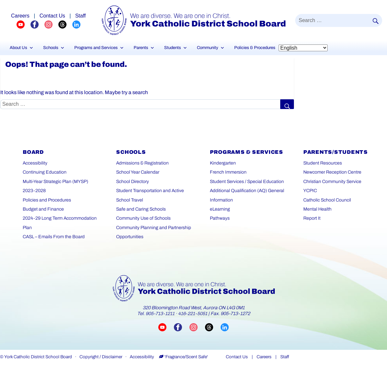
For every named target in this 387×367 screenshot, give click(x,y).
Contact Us (237, 356)
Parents (144, 48)
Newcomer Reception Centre (332, 172)
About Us (21, 48)
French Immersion (228, 172)
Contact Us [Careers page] (52, 15)
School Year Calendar (137, 172)
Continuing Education (45, 172)
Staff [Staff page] (80, 15)
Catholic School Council (327, 200)
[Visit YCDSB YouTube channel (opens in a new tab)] (166, 326)
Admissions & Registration (142, 163)
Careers (264, 356)
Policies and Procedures (47, 200)
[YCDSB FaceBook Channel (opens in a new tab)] (37, 24)
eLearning (220, 209)
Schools (54, 48)
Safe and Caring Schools (141, 209)
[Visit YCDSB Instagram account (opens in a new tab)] (197, 326)
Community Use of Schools (143, 218)
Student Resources (322, 163)
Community (210, 48)
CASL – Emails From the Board (54, 236)
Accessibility (35, 163)
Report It (311, 218)
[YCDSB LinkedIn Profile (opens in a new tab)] (76, 24)
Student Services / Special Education (247, 181)
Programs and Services (99, 48)
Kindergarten (223, 163)
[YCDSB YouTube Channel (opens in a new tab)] (23, 24)
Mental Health (317, 209)
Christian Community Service (332, 181)
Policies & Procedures (254, 47)
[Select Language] (303, 47)
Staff (284, 356)
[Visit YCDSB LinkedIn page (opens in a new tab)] (225, 326)
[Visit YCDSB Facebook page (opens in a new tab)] (181, 326)
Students (175, 48)
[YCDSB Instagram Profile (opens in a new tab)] (51, 24)
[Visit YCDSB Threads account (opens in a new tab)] (213, 326)
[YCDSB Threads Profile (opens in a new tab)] (65, 24)
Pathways (220, 218)
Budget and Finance (43, 209)
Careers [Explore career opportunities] (20, 15)
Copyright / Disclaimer (100, 356)
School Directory (132, 181)
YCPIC (310, 190)
